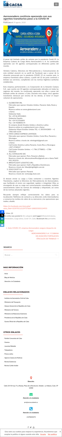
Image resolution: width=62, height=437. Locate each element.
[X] (2, 215)
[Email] (2, 225)
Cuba (34, 218)
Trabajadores (8, 350)
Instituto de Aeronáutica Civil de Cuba (16, 298)
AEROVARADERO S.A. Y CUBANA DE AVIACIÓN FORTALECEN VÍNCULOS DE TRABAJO (45, 236)
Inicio (6, 273)
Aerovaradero (8, 218)
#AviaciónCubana (48, 216)
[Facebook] (2, 212)
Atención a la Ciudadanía (12, 281)
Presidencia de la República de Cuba (15, 318)
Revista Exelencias (10, 362)
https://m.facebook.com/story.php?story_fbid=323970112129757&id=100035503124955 (25, 207)
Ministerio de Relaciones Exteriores (15, 314)
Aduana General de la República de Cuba (17, 306)
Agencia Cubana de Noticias (13, 358)
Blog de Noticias (9, 277)
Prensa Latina (8, 354)
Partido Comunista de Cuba (13, 338)
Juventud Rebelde (10, 346)
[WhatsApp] (2, 222)
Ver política (52, 434)
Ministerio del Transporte (12, 302)
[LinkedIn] (2, 218)
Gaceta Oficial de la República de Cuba (16, 321)
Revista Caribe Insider (11, 365)
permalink (52, 218)
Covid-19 (27, 218)
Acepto (43, 434)
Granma (7, 342)
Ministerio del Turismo (11, 310)
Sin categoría (27, 216)
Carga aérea (18, 218)
